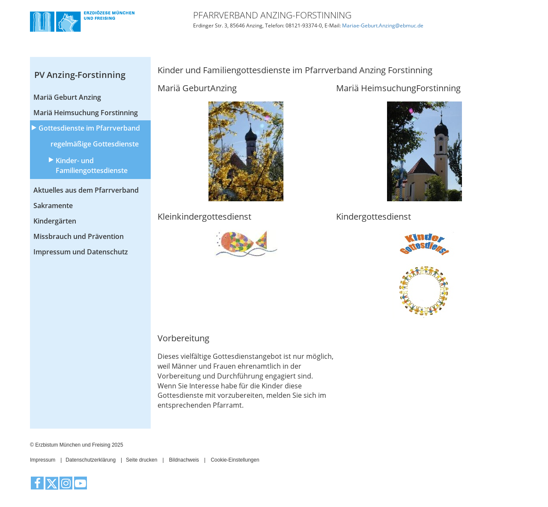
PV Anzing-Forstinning (79, 75)
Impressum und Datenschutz (80, 251)
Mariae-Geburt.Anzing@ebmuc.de (382, 25)
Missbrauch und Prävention (78, 236)
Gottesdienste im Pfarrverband (89, 128)
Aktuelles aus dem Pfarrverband (86, 190)
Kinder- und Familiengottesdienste (92, 165)
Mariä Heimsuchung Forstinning (85, 112)
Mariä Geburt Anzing (67, 97)
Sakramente (53, 205)
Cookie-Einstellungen (235, 460)
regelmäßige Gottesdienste (95, 144)
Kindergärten (54, 221)
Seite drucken (141, 460)
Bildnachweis (184, 460)
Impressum (42, 460)
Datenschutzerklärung (91, 460)
